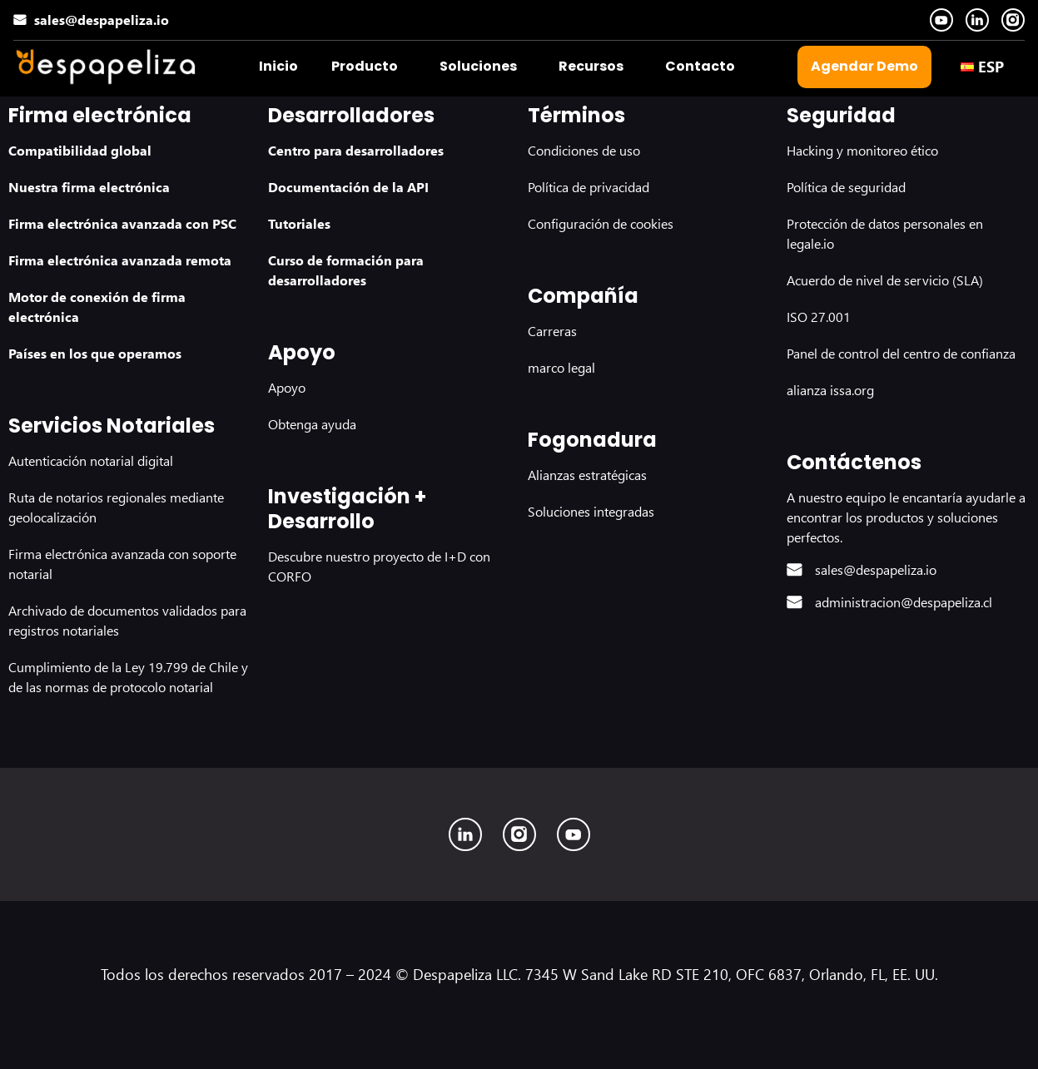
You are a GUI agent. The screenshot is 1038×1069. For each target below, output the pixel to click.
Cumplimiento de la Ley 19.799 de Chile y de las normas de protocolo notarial (128, 676)
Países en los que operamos (94, 353)
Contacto (700, 66)
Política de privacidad (588, 186)
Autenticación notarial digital (90, 460)
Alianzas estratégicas (587, 474)
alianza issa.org (830, 389)
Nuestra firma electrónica (89, 186)
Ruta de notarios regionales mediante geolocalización (116, 507)
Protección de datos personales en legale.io (885, 233)
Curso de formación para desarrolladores (346, 270)
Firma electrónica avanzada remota (119, 260)
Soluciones (478, 66)
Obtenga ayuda (312, 424)
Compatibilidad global (79, 150)
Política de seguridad (846, 186)
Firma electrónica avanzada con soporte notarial (122, 563)
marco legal (561, 367)
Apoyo (286, 387)
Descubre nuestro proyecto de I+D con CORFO (379, 566)
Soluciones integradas (591, 511)
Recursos (591, 66)
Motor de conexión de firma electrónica (97, 306)
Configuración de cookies (600, 223)
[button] (368, 67)
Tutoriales (299, 223)
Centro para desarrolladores (356, 150)
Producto (364, 66)
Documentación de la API (348, 186)
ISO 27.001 (819, 316)
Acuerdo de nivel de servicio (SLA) (885, 280)
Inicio (278, 66)
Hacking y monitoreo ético (862, 150)
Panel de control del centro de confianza (901, 353)
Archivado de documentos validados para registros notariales (127, 620)
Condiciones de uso (584, 150)
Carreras (552, 330)
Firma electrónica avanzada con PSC (122, 223)
